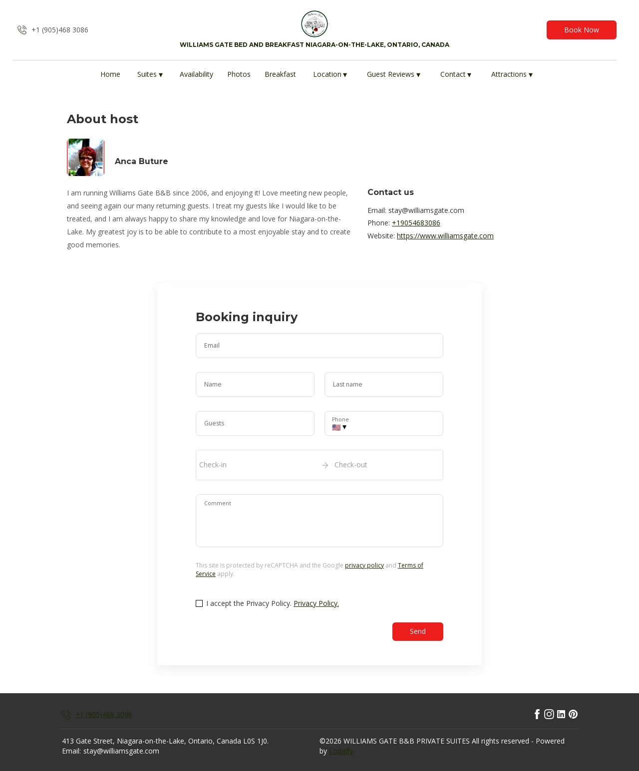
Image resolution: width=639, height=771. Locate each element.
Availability (196, 74)
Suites (150, 74)
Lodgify (341, 751)
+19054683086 (416, 222)
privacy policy (364, 565)
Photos (239, 74)
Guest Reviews (393, 74)
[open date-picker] (319, 465)
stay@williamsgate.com (121, 751)
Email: (71, 751)
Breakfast (280, 74)
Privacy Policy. (316, 603)
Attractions (512, 74)
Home (110, 74)
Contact (456, 74)
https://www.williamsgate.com (445, 235)
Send (418, 631)
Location (330, 74)
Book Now (581, 29)
